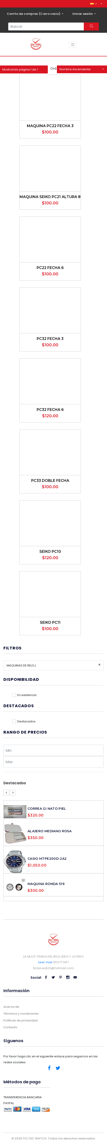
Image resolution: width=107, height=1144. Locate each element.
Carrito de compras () (34, 14)
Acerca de (11, 1007)
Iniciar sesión (83, 14)
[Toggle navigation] (73, 45)
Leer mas (45, 962)
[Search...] (46, 26)
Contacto (10, 1027)
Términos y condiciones (21, 1013)
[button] (93, 4)
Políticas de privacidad (20, 1020)
